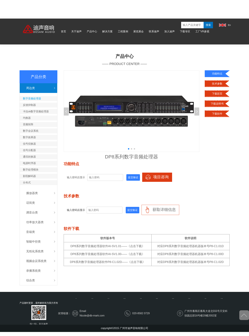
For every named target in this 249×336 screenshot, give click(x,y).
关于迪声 (76, 31)
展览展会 (138, 31)
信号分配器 (29, 150)
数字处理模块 (30, 169)
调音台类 (32, 212)
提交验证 (133, 177)
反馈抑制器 (29, 105)
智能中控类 (33, 241)
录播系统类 (33, 270)
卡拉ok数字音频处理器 (36, 111)
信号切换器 (29, 143)
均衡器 (27, 118)
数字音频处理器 (32, 98)
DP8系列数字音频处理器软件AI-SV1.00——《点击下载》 (107, 254)
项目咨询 (157, 177)
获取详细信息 (160, 210)
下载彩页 (217, 93)
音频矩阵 (28, 124)
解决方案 (107, 31)
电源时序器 (29, 163)
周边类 (30, 88)
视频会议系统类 (36, 261)
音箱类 (30, 232)
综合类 (30, 280)
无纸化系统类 (35, 251)
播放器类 (32, 193)
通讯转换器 (29, 156)
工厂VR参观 (202, 31)
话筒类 (30, 202)
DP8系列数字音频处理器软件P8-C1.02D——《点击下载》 (107, 262)
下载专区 (185, 31)
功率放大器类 (35, 222)
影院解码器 (29, 176)
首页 (63, 31)
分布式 (27, 182)
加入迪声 (169, 31)
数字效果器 (29, 137)
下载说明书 (217, 103)
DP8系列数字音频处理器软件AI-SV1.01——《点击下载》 (107, 246)
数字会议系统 (30, 130)
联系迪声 (154, 31)
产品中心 (92, 31)
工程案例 (123, 31)
